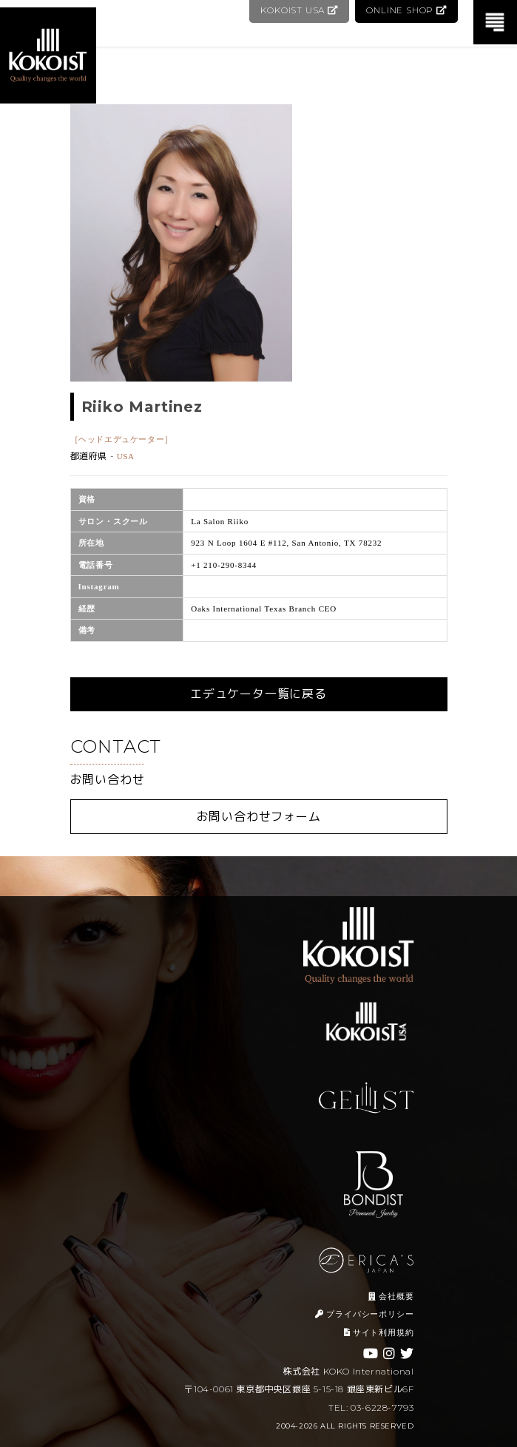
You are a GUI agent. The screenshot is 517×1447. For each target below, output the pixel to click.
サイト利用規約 (379, 1332)
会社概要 (391, 1296)
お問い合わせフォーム (259, 817)
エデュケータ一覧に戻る (258, 694)
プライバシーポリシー (364, 1313)
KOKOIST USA (296, 10)
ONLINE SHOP (405, 10)
